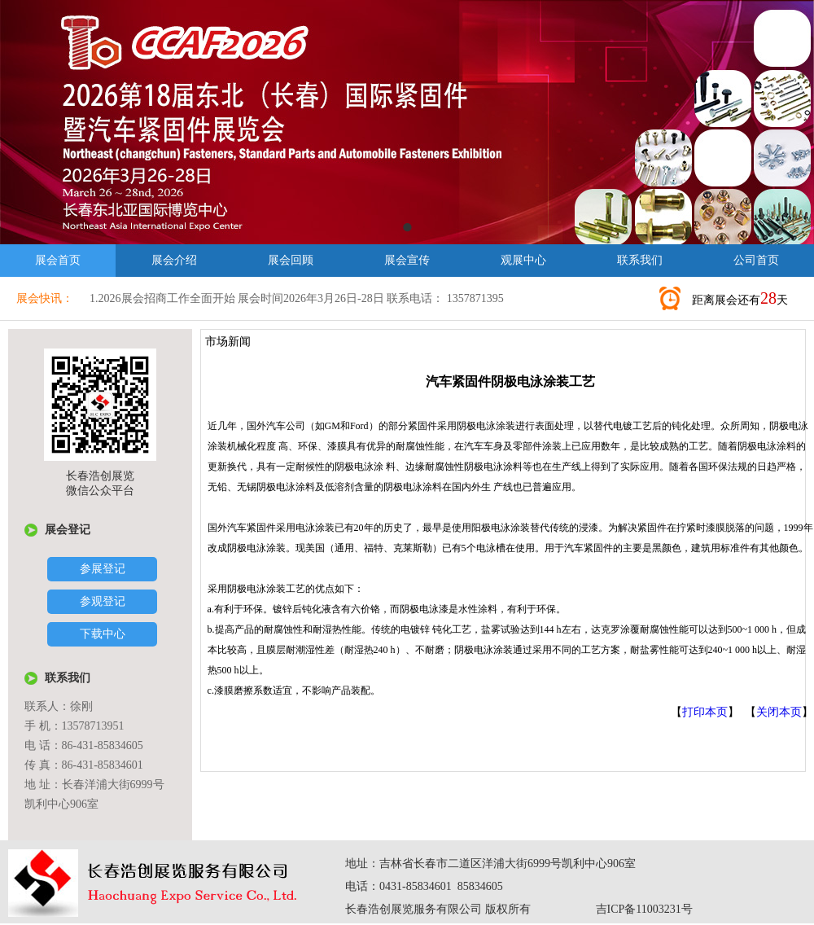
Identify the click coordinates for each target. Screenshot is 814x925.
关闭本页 (779, 712)
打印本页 (705, 712)
